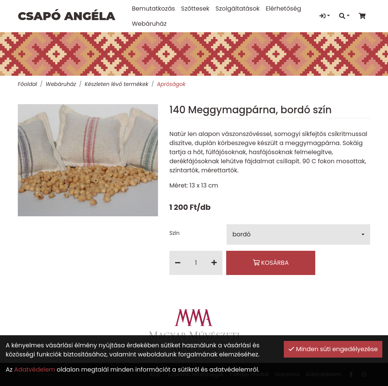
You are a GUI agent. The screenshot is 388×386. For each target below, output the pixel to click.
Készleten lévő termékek (116, 84)
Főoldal (27, 84)
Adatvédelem (34, 369)
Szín (174, 233)
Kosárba (271, 262)
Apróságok (171, 84)
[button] (298, 234)
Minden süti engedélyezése (333, 349)
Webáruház (60, 84)
